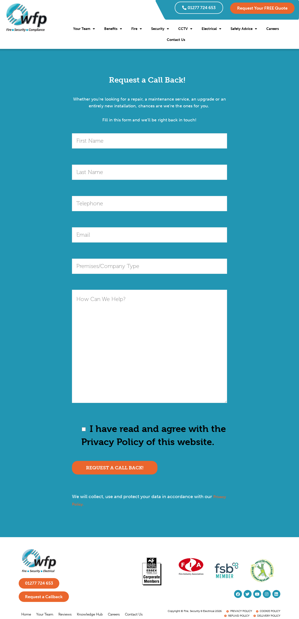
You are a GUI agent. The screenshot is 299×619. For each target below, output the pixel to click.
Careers (272, 29)
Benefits (113, 29)
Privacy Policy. (87, 504)
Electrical (211, 29)
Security (160, 29)
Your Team (84, 29)
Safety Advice (244, 29)
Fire (136, 29)
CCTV (185, 29)
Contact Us (176, 40)
